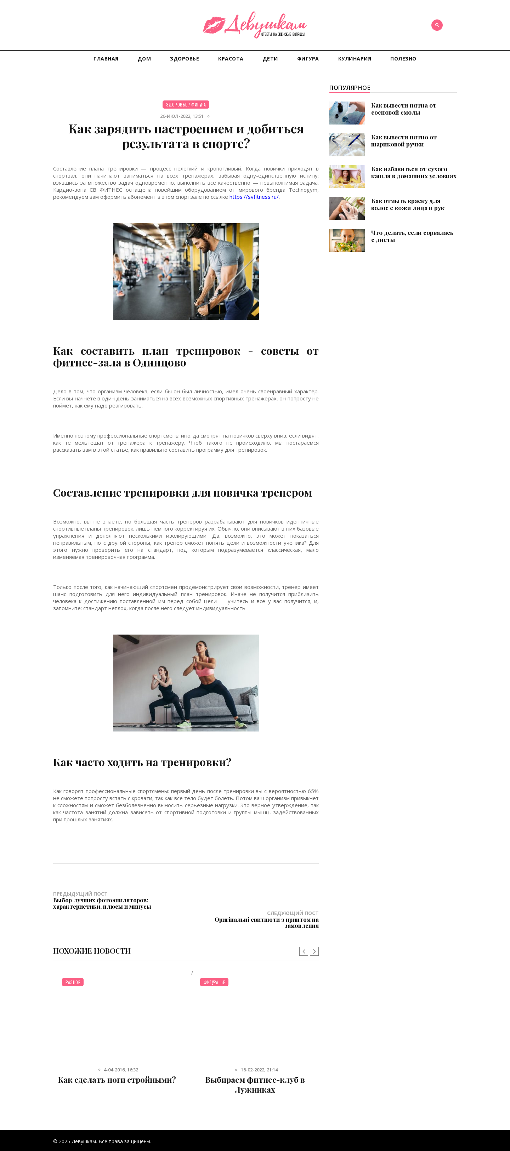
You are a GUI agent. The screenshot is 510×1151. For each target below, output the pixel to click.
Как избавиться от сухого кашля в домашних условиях (414, 172)
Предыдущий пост (119, 899)
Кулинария (355, 58)
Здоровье (184, 58)
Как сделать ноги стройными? (117, 1060)
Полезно (403, 58)
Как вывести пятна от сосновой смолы (403, 108)
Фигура (308, 58)
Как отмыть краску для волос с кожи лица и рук (407, 204)
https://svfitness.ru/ (254, 196)
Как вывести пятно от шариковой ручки (404, 140)
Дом (144, 58)
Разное (73, 963)
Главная (106, 58)
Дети (270, 58)
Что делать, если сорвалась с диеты (412, 236)
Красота (231, 58)
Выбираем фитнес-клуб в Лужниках (255, 1065)
